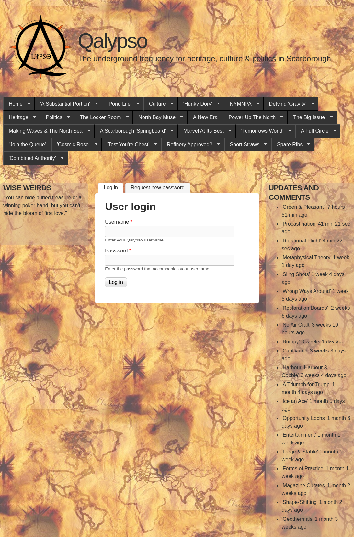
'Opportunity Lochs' (304, 418)
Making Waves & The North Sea (46, 131)
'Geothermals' (298, 519)
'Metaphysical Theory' (306, 257)
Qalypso (112, 40)
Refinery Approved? (190, 145)
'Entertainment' (299, 435)
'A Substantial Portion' (66, 104)
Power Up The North (253, 117)
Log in (113, 186)
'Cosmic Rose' (74, 145)
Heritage (19, 117)
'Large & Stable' (300, 451)
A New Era (205, 117)
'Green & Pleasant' (304, 207)
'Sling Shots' (296, 274)
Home (16, 104)
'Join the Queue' (27, 144)
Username (118, 222)
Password (118, 250)
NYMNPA (241, 104)
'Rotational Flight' (301, 240)
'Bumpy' (291, 341)
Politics (55, 117)
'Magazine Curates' (304, 485)
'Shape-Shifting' (300, 502)
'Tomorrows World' (263, 131)
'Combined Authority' (33, 158)
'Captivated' (295, 350)
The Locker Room (101, 117)
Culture (158, 104)
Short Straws (246, 145)
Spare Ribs (290, 145)
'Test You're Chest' (129, 145)
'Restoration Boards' (306, 308)
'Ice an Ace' (295, 401)
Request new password (158, 187)
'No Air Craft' (296, 325)
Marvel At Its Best (204, 131)
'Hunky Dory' (199, 104)
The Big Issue (310, 117)
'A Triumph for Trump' (306, 384)
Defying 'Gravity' (289, 104)
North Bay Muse (158, 117)
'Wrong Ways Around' (306, 291)
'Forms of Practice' (303, 468)
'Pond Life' (120, 104)
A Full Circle (315, 131)
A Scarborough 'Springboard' (134, 131)
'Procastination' (299, 224)
